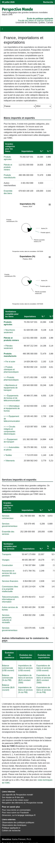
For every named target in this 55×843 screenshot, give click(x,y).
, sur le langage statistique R (18, 814)
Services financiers (10, 579)
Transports (6, 553)
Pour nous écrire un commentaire (16, 808)
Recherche (48, 2)
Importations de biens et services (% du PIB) (25, 688)
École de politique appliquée (40, 19)
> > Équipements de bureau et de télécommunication (12, 396)
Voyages (5, 558)
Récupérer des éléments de (22, 801)
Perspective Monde (17, 9)
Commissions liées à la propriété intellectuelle (10, 587)
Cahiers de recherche (11, 829)
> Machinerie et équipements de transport (11, 386)
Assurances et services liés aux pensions (9, 571)
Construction (7, 564)
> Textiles (8, 454)
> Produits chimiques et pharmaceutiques (11, 367)
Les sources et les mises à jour (15, 798)
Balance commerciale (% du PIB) (7, 676)
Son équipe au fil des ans (13, 796)
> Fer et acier (9, 360)
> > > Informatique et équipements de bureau (12, 406)
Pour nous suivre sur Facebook (15, 811)
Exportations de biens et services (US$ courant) (44, 666)
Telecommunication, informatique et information (10, 597)
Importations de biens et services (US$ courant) (25, 666)
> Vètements (9, 459)
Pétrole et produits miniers (8, 167)
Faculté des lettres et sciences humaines (35, 21)
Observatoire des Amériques (14, 824)
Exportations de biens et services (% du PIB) (44, 688)
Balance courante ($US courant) (8, 685)
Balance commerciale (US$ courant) (8, 666)
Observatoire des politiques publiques (18, 821)
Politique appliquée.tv (11, 826)
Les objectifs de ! (17, 793)
